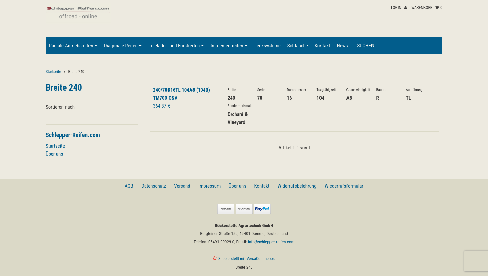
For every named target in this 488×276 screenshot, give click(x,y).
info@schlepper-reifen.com (271, 241)
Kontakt (322, 46)
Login (399, 7)
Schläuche (297, 46)
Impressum (209, 186)
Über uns (54, 154)
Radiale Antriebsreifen (73, 46)
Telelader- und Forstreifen (176, 46)
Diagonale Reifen (123, 46)
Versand (182, 186)
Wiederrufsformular (344, 186)
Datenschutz (153, 186)
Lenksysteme (267, 46)
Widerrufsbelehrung (297, 186)
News (342, 46)
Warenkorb (426, 7)
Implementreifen (229, 46)
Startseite (53, 71)
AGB (129, 186)
